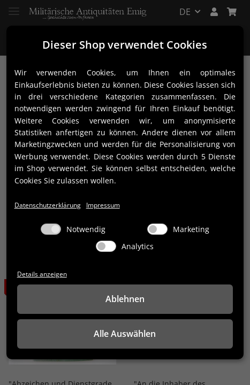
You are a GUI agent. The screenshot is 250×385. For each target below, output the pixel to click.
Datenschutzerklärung (47, 205)
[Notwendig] (51, 229)
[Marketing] (157, 229)
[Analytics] (106, 246)
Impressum (103, 205)
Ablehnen (125, 299)
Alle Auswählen (125, 334)
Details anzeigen (42, 274)
